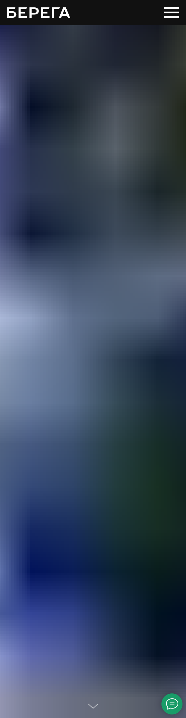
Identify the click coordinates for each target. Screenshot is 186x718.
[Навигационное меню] (171, 12)
